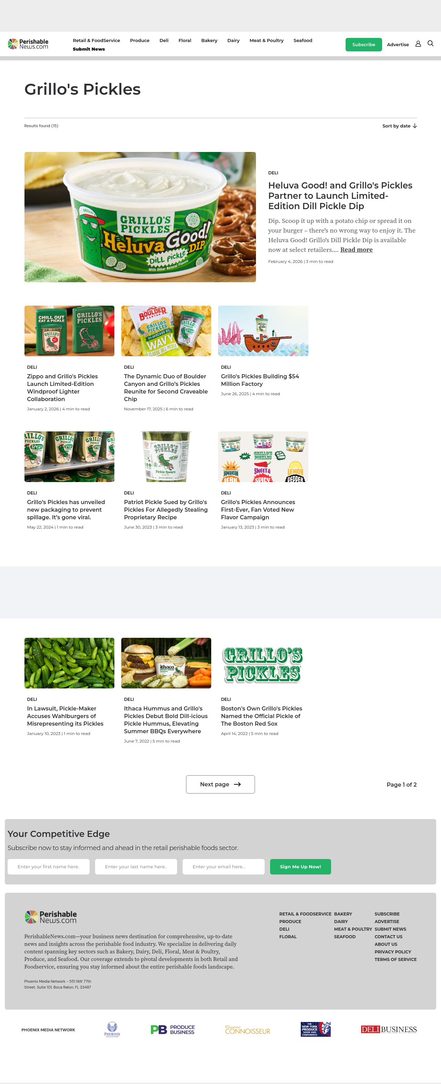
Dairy (233, 40)
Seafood (303, 40)
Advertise (398, 44)
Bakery (209, 40)
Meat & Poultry (266, 40)
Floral (184, 40)
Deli (164, 40)
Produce (140, 40)
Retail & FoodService (96, 40)
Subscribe (363, 44)
